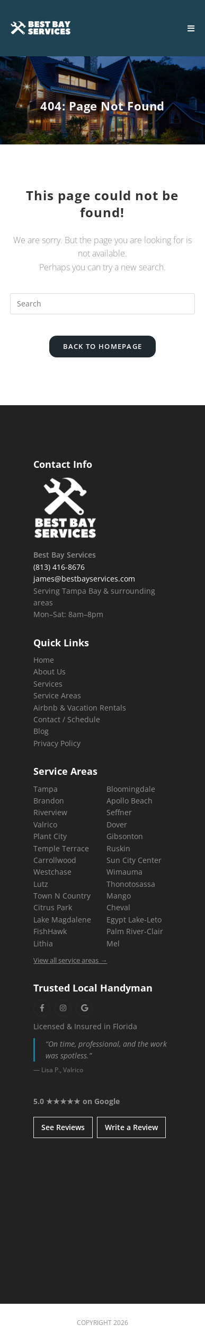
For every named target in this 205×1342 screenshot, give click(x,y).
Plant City (50, 836)
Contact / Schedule (66, 719)
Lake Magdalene (62, 919)
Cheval (118, 907)
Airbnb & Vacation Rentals (79, 708)
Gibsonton (124, 836)
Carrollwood (54, 860)
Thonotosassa (130, 884)
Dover (116, 824)
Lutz (40, 884)
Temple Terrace (61, 848)
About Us (49, 671)
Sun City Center (134, 860)
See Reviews (63, 1127)
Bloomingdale (130, 789)
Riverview (50, 812)
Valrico (45, 824)
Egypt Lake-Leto (134, 919)
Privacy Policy (57, 743)
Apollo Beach (129, 801)
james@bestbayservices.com (84, 579)
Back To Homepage (102, 346)
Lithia (43, 943)
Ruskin (118, 848)
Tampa (45, 789)
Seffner (119, 812)
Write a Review (131, 1127)
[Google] (84, 1007)
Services (48, 684)
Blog (41, 731)
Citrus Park (52, 907)
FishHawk (50, 931)
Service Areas (57, 695)
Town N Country (62, 896)
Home (43, 660)
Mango (118, 896)
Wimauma (124, 872)
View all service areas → (70, 960)
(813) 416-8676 (59, 567)
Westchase (52, 872)
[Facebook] (41, 1007)
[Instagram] (63, 1007)
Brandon (48, 801)
